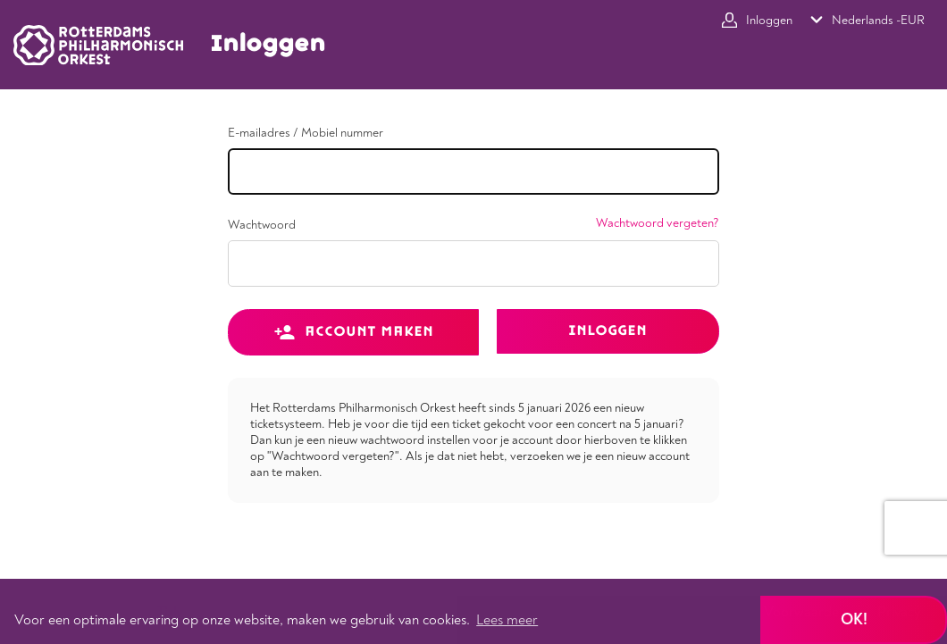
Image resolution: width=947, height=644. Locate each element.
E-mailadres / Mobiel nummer (305, 133)
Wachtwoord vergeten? (657, 223)
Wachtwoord (262, 225)
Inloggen (607, 331)
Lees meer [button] (507, 620)
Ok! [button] (854, 619)
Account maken (353, 332)
